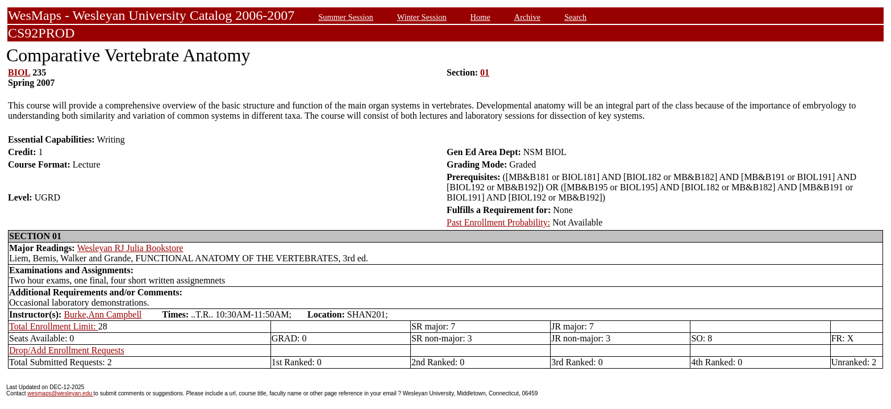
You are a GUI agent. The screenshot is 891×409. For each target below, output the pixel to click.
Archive (527, 17)
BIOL (19, 72)
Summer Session (345, 17)
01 (484, 72)
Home (480, 17)
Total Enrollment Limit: (53, 326)
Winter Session (422, 17)
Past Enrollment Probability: (498, 222)
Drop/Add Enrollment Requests (66, 350)
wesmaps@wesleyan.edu (60, 393)
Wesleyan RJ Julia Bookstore (130, 248)
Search (575, 17)
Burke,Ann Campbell (102, 314)
